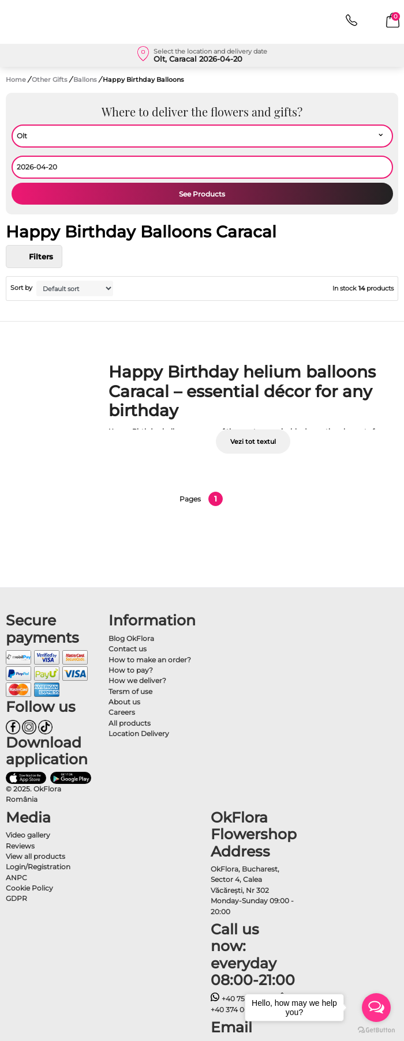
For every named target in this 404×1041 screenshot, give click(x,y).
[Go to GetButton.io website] (376, 1029)
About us (124, 701)
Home (16, 80)
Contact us (128, 648)
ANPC (16, 877)
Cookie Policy (29, 888)
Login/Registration (38, 866)
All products (130, 723)
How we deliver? (137, 680)
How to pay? (131, 670)
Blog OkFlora (131, 638)
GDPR (16, 898)
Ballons (86, 80)
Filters (34, 256)
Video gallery (28, 835)
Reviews (20, 846)
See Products (202, 194)
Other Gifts (50, 80)
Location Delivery (139, 733)
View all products (35, 856)
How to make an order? (150, 659)
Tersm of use (130, 691)
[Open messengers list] (376, 1007)
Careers (122, 712)
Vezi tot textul (253, 441)
